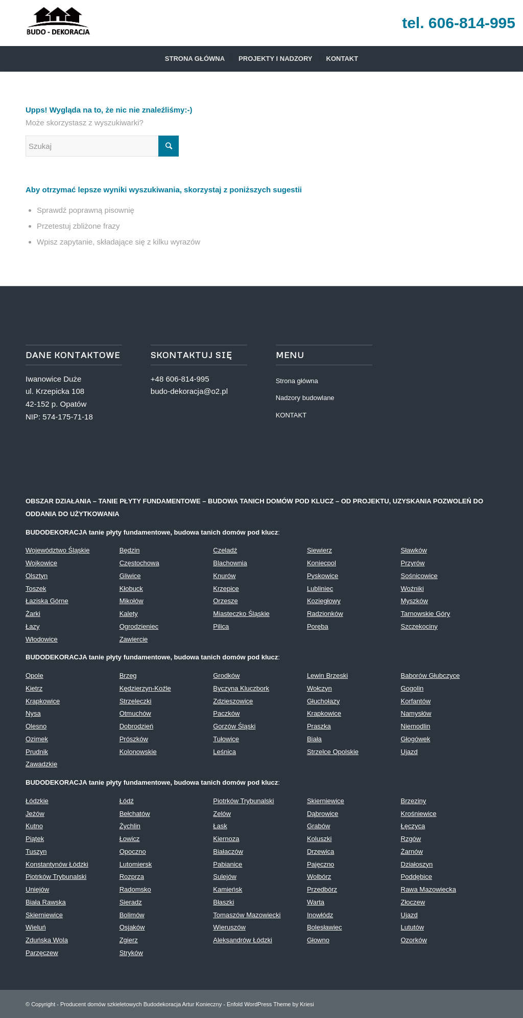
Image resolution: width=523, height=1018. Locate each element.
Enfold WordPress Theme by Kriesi (270, 1004)
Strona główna (297, 381)
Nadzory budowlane (305, 398)
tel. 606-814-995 (458, 22)
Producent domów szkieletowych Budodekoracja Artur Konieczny (141, 1004)
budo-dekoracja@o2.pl (189, 391)
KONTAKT (291, 415)
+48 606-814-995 (180, 378)
